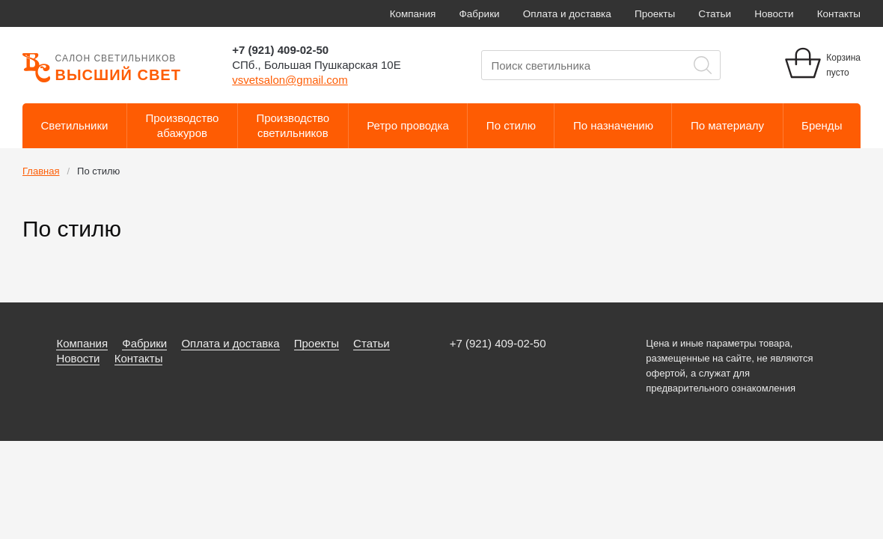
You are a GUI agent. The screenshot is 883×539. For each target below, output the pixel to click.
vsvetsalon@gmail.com (289, 79)
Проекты (655, 13)
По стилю (511, 125)
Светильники (75, 125)
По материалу (727, 125)
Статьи (714, 13)
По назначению (613, 125)
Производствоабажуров (182, 125)
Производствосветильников (292, 125)
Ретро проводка (408, 125)
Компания (413, 13)
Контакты (839, 13)
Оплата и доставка (567, 13)
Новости (773, 13)
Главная (40, 171)
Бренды (821, 125)
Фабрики (479, 13)
